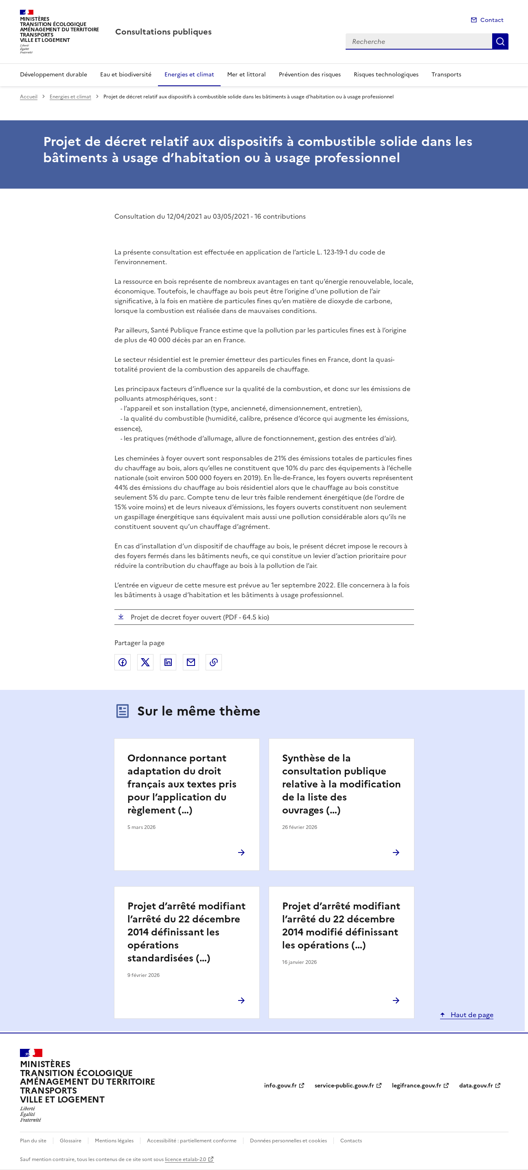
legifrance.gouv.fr (416, 1085)
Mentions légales (114, 1140)
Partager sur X (145, 662)
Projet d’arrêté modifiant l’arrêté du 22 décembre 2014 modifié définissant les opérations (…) (341, 926)
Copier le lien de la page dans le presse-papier (214, 662)
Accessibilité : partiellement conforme (192, 1140)
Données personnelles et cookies (288, 1140)
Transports (446, 74)
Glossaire (70, 1140)
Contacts (351, 1140)
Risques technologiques (386, 74)
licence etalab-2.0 (185, 1159)
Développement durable (53, 74)
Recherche (500, 41)
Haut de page (471, 1015)
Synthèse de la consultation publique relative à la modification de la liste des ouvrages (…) (341, 784)
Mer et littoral (246, 74)
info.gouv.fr (280, 1085)
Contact (492, 20)
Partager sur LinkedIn (168, 662)
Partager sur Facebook (122, 662)
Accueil (28, 96)
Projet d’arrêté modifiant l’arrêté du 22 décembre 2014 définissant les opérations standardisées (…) (186, 932)
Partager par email (191, 662)
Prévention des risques (310, 74)
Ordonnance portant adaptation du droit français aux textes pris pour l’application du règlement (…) (182, 784)
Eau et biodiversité (125, 74)
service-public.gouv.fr (344, 1085)
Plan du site (33, 1140)
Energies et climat (189, 74)
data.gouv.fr (476, 1085)
